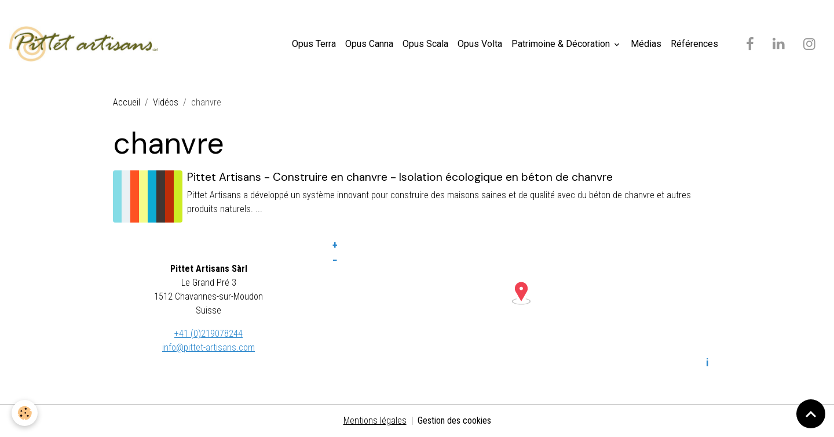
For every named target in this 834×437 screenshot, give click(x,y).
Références (694, 43)
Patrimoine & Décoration (561, 43)
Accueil (126, 102)
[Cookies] (25, 413)
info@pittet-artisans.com (208, 347)
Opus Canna (369, 43)
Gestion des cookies (454, 420)
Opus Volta (480, 43)
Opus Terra (314, 43)
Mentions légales (375, 420)
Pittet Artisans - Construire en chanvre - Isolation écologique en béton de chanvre (400, 177)
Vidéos (165, 102)
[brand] (86, 44)
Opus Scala (425, 43)
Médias (646, 43)
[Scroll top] (810, 413)
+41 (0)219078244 (208, 333)
